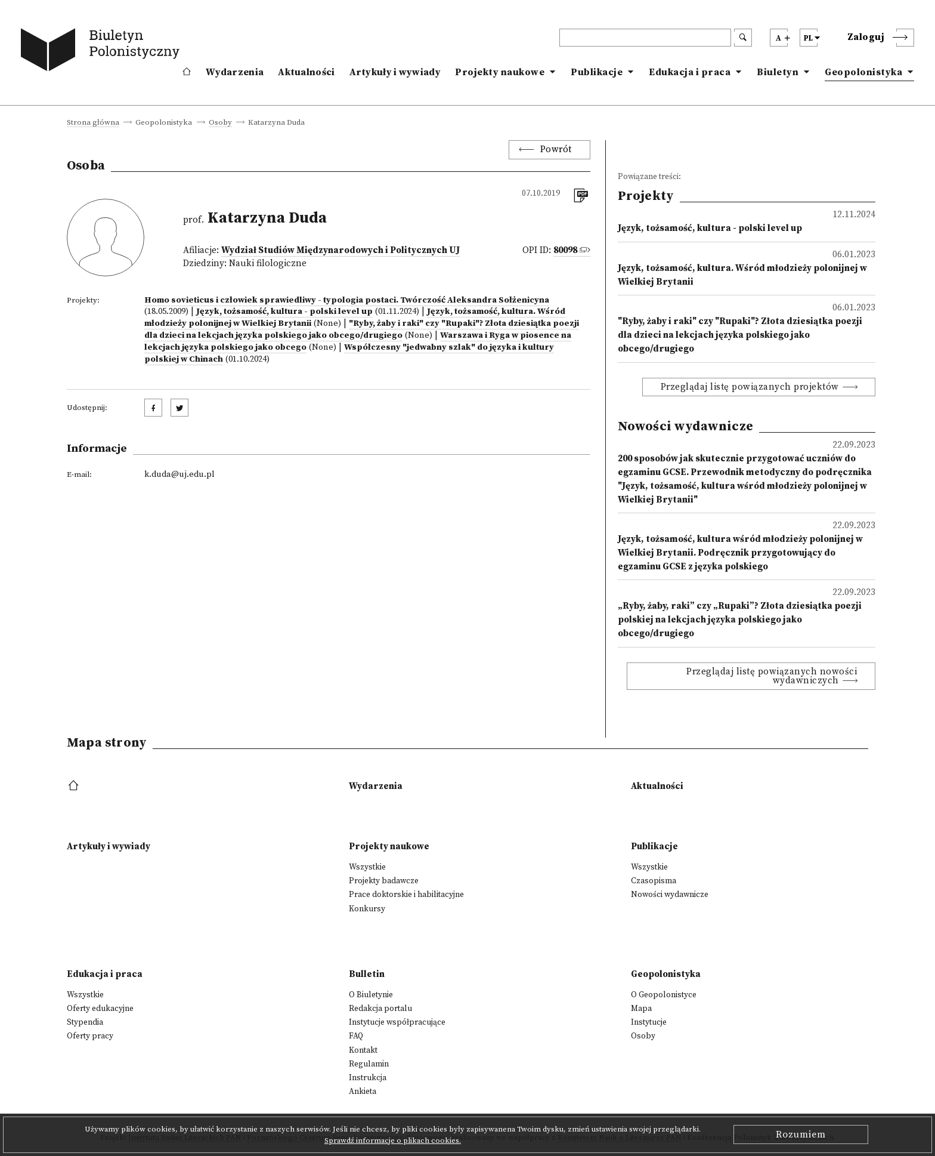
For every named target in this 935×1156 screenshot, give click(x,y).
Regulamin (369, 1064)
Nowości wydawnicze (669, 894)
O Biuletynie (371, 994)
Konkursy (367, 909)
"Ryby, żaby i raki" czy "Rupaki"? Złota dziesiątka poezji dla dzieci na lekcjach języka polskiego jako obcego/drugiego (361, 329)
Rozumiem (801, 1134)
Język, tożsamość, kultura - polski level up (284, 311)
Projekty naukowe (499, 72)
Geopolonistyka (863, 72)
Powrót (556, 149)
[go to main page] (102, 52)
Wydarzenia (235, 72)
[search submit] (743, 38)
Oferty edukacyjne (100, 1008)
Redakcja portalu (380, 1008)
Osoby (220, 123)
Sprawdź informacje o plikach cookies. (392, 1140)
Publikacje (597, 72)
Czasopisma (653, 881)
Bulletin (367, 974)
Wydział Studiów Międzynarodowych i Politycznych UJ (340, 250)
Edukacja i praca (689, 72)
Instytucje (649, 1022)
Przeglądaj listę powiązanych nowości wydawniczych (771, 676)
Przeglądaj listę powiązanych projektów (750, 387)
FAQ (356, 1036)
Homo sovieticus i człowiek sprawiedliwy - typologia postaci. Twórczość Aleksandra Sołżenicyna (346, 300)
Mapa (641, 1008)
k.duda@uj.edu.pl (179, 474)
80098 (565, 250)
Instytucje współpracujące (397, 1022)
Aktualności (306, 72)
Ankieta (362, 1091)
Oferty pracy (90, 1036)
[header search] (645, 38)
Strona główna (93, 123)
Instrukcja (367, 1077)
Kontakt (363, 1050)
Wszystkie (367, 867)
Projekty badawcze (384, 881)
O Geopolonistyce (663, 994)
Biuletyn (777, 72)
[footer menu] (75, 786)
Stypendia (85, 1022)
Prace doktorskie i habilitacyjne (406, 894)
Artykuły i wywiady (395, 72)
